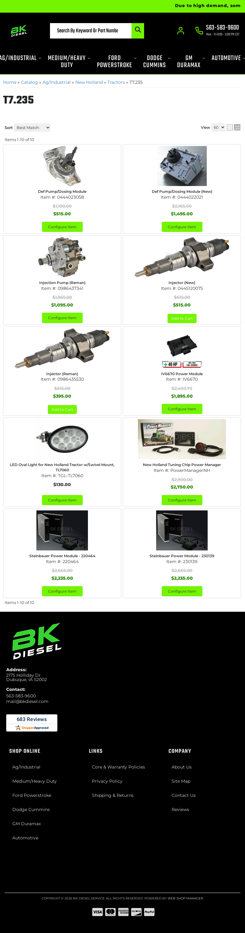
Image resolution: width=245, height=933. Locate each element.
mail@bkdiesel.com (27, 701)
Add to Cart (182, 318)
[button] (97, 31)
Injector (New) (181, 282)
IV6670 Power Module (182, 373)
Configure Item (62, 227)
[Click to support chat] (217, 31)
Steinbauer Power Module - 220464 (62, 556)
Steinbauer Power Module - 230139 (182, 556)
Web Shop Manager (185, 898)
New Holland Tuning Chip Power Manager (182, 464)
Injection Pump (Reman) (62, 282)
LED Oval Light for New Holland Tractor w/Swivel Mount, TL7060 (62, 467)
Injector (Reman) (62, 373)
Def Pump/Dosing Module (62, 191)
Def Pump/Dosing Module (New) (182, 191)
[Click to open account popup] (181, 30)
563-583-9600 (21, 696)
